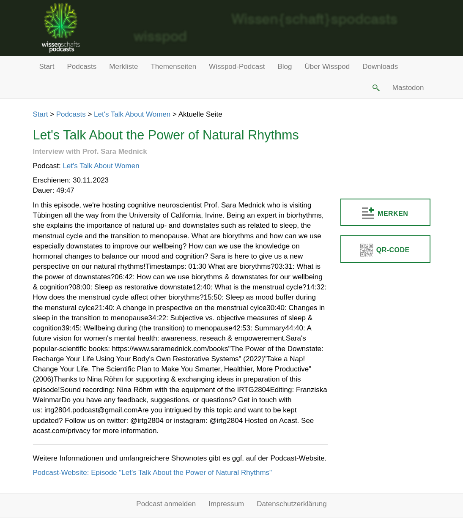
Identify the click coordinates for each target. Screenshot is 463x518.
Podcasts (81, 67)
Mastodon (408, 88)
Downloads (380, 67)
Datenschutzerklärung (291, 504)
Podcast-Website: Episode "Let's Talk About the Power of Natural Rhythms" (152, 473)
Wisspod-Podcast (237, 67)
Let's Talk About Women (132, 114)
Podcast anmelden (166, 504)
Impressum (226, 504)
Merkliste (123, 67)
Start (47, 67)
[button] (375, 87)
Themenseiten (173, 67)
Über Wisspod (327, 67)
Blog (284, 67)
